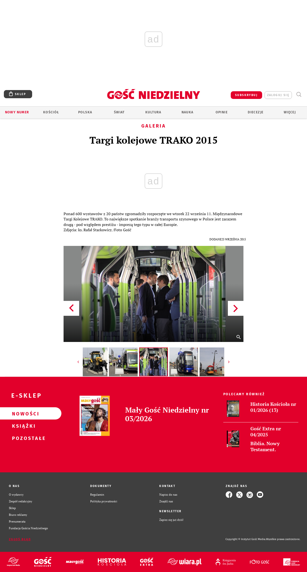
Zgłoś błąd (20, 539)
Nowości (23, 413)
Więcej (290, 112)
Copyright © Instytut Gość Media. (245, 539)
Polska (85, 112)
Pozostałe (23, 438)
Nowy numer (17, 112)
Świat (119, 112)
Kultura (153, 112)
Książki (23, 425)
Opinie (222, 112)
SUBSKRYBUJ (246, 95)
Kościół (51, 112)
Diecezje (255, 112)
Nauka (188, 112)
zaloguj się (278, 95)
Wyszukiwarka (298, 94)
